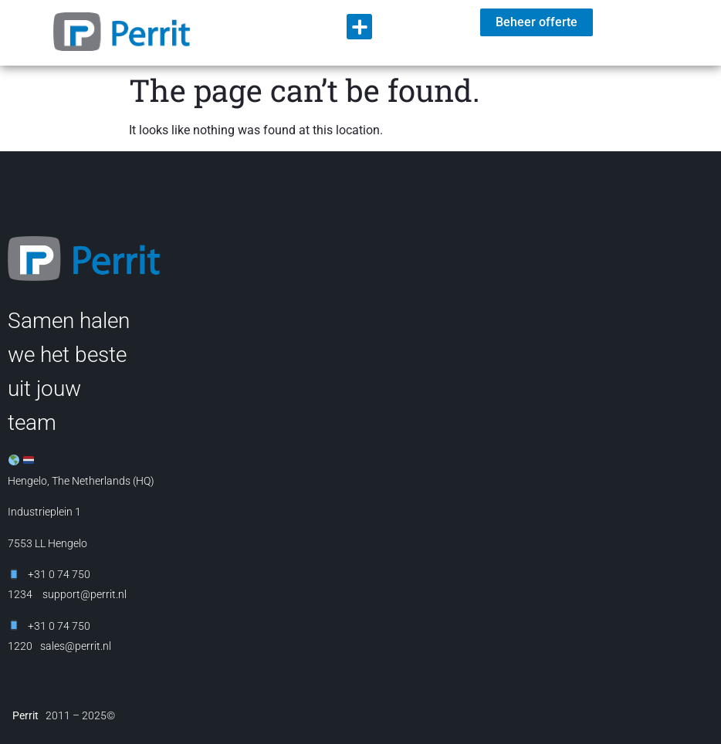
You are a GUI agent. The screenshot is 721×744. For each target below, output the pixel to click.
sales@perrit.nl (75, 646)
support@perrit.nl (83, 594)
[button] (359, 26)
